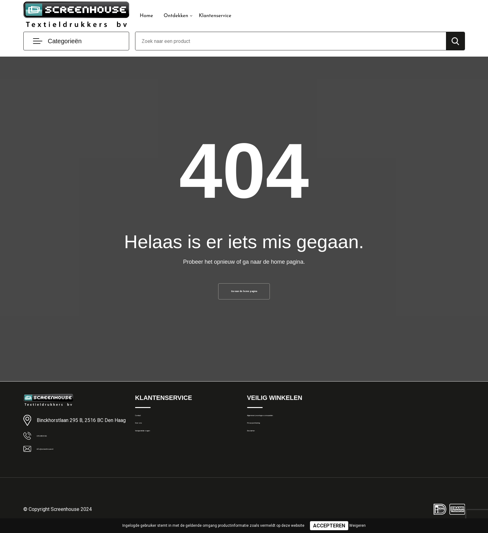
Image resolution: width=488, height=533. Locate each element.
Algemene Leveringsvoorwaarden (281, 423)
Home (146, 15)
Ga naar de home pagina (244, 293)
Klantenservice (215, 15)
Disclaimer (257, 449)
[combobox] (290, 41)
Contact (143, 423)
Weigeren (357, 525)
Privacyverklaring (264, 436)
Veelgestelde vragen (155, 449)
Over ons (144, 436)
